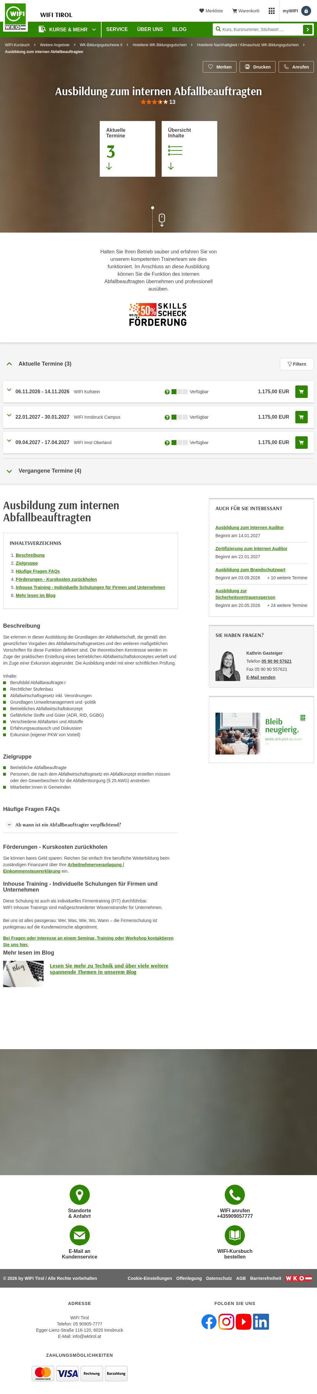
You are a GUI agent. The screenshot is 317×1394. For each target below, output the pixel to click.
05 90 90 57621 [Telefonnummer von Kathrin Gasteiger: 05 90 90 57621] (277, 661)
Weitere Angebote (54, 45)
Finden (307, 29)
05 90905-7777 (87, 1323)
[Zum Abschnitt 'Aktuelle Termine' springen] (127, 149)
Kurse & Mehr (64, 29)
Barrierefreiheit (265, 1278)
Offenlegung (189, 1278)
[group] (158, 102)
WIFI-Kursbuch (17, 45)
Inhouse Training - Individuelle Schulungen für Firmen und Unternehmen (90, 587)
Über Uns (150, 29)
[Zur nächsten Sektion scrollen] (158, 220)
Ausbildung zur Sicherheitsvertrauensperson (245, 594)
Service (117, 29)
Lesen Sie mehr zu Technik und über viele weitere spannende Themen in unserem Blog (109, 968)
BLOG (179, 29)
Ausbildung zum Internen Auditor (249, 527)
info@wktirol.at (87, 1336)
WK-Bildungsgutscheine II (101, 45)
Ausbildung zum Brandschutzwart (250, 569)
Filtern (297, 364)
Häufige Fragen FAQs (38, 571)
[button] (90, 825)
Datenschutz (219, 1278)
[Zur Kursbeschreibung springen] (189, 149)
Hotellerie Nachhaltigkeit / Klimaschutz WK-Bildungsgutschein (248, 45)
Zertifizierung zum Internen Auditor (251, 548)
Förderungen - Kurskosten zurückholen (56, 579)
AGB (241, 1278)
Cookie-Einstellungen (150, 1278)
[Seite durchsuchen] (263, 29)
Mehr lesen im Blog (35, 595)
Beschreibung (30, 555)
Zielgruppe (27, 563)
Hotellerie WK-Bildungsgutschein (160, 45)
